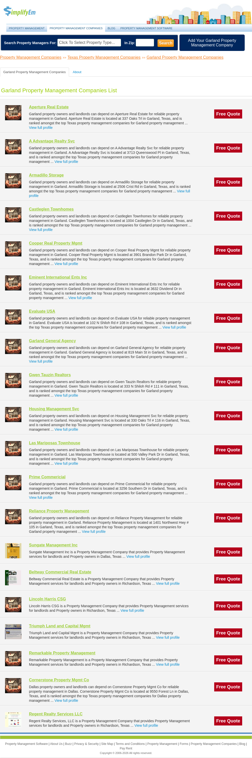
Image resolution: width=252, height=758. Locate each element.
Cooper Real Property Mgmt (55, 243)
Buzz (69, 744)
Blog (111, 28)
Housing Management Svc (54, 409)
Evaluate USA (42, 311)
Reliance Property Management (59, 511)
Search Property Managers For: (30, 43)
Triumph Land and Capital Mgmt (59, 626)
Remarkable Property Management (62, 653)
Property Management (25, 11)
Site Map (107, 744)
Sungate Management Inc (53, 545)
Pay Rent (126, 748)
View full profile (41, 128)
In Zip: (129, 43)
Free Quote (228, 113)
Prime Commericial (47, 477)
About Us (57, 744)
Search (165, 43)
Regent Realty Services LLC (56, 714)
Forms (184, 744)
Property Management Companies (76, 28)
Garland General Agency (52, 341)
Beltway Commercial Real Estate (60, 572)
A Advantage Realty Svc (52, 141)
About (77, 72)
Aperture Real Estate (49, 107)
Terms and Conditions (131, 744)
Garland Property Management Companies (185, 57)
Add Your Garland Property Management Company (212, 42)
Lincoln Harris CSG (47, 599)
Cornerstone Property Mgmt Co (59, 680)
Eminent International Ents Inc (58, 277)
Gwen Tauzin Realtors (50, 375)
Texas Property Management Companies (104, 57)
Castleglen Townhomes (51, 209)
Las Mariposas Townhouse (54, 443)
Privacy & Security (87, 744)
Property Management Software (146, 28)
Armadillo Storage (46, 175)
